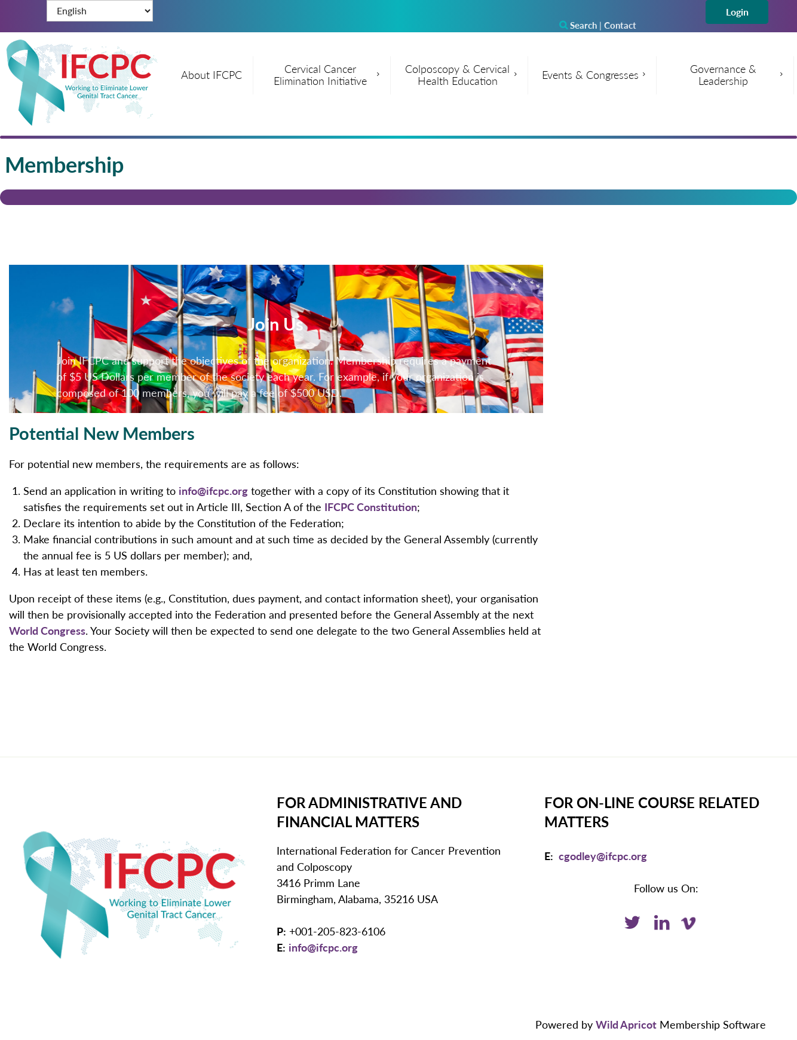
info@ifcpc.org (213, 490)
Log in (737, 12)
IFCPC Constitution (370, 506)
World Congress (47, 630)
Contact (620, 25)
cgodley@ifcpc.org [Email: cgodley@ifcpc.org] (603, 855)
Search (578, 25)
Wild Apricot (626, 1024)
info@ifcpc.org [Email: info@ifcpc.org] (323, 947)
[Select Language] (100, 11)
